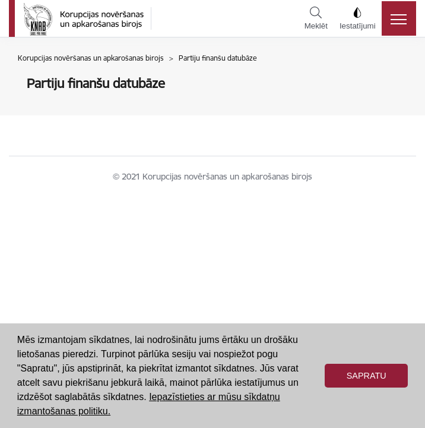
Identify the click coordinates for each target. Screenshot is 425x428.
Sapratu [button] (366, 375)
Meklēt (316, 18)
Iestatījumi (358, 18)
